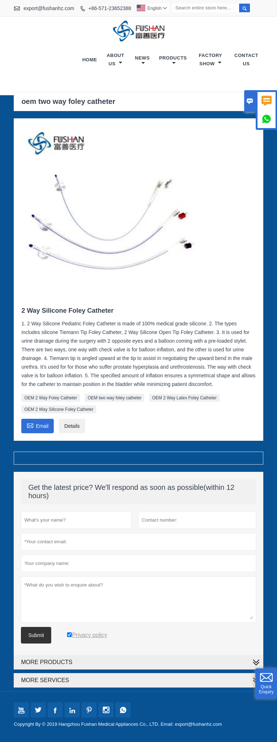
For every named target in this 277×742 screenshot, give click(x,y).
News (142, 60)
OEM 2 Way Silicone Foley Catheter (58, 409)
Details (72, 426)
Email (37, 425)
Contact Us (246, 59)
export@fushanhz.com (48, 8)
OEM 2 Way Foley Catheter (50, 397)
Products (173, 60)
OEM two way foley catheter (114, 397)
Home (89, 59)
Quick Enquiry (266, 689)
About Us (115, 59)
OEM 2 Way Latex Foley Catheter (184, 397)
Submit (36, 635)
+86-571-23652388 (109, 8)
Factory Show (210, 59)
